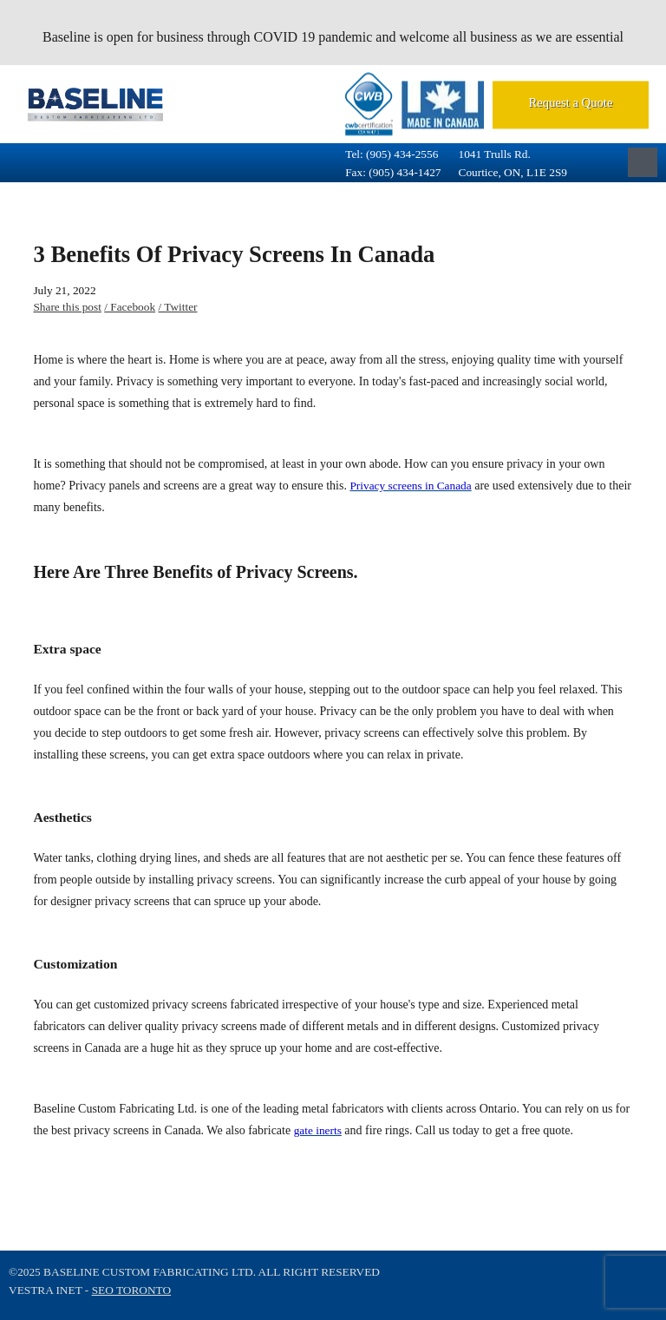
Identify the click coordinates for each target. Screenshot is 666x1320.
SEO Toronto (131, 1290)
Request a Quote (571, 102)
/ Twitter (177, 306)
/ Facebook (129, 306)
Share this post (67, 306)
